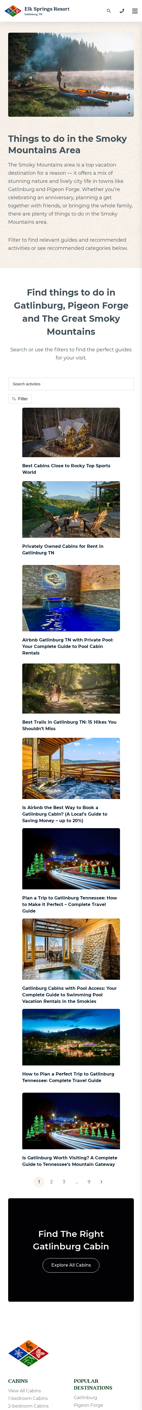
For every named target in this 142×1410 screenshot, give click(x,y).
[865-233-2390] (122, 11)
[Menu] (135, 11)
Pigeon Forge (88, 1405)
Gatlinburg (85, 1397)
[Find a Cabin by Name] (108, 10)
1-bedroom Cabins (28, 1398)
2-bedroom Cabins (28, 1406)
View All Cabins (24, 1390)
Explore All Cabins (71, 1265)
